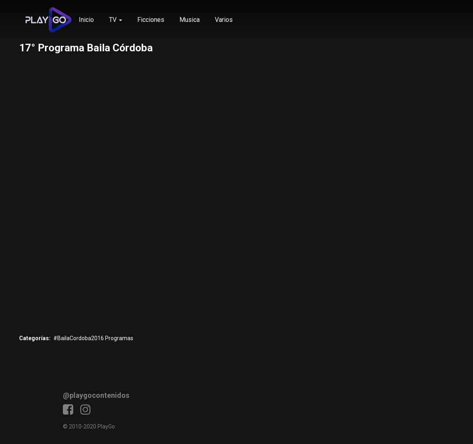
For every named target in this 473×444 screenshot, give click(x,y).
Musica (189, 19)
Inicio (86, 19)
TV (115, 19)
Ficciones (150, 19)
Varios (224, 19)
